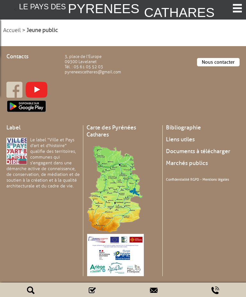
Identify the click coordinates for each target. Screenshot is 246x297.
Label (13, 127)
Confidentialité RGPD (182, 179)
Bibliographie (183, 127)
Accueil (12, 30)
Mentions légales (215, 179)
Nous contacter (218, 62)
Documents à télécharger (198, 151)
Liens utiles (180, 139)
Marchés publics (187, 163)
